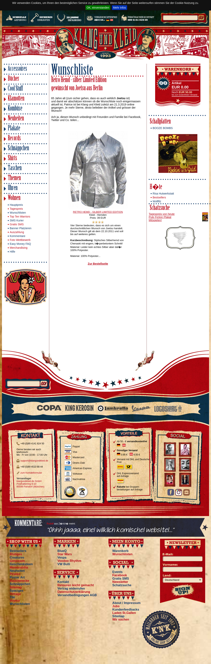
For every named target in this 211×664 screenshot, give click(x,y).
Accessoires (17, 69)
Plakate (14, 128)
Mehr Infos (119, 7)
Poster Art (17, 577)
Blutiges (16, 554)
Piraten (15, 574)
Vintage (15, 594)
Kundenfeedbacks (125, 609)
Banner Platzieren (20, 228)
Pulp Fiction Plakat (160, 217)
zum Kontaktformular (31, 472)
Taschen (15, 168)
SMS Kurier (17, 220)
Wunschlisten (18, 212)
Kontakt (63, 582)
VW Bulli (63, 564)
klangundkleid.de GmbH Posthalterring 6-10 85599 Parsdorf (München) (30, 484)
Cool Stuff (15, 89)
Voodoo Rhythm (69, 560)
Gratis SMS (17, 224)
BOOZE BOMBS (163, 128)
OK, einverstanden (98, 7)
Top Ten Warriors (20, 216)
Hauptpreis (16, 204)
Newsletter (120, 582)
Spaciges (16, 590)
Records (14, 138)
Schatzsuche (160, 208)
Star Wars (64, 554)
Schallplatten (160, 121)
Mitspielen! (155, 220)
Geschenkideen (21, 564)
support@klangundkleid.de (34, 460)
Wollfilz (157, 201)
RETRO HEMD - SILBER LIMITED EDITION (98, 211)
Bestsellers (159, 197)
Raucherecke (19, 580)
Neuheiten (16, 118)
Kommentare (17, 236)
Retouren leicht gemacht (75, 585)
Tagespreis (16, 208)
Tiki (12, 597)
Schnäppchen (18, 148)
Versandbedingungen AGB (77, 595)
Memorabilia (19, 567)
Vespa (61, 557)
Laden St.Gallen (124, 612)
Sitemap (16, 587)
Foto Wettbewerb (20, 239)
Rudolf (50, 523)
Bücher (13, 79)
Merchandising (18, 247)
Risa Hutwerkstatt (163, 193)
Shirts (12, 158)
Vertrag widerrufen (71, 588)
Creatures (17, 557)
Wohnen (14, 198)
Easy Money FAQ (20, 243)
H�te (156, 187)
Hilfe (12, 251)
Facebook (119, 575)
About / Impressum (126, 603)
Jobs (116, 606)
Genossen (17, 560)
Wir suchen (120, 619)
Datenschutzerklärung (73, 591)
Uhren (13, 188)
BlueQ (62, 551)
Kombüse (15, 108)
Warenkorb (120, 551)
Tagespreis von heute (162, 214)
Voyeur (15, 600)
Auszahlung (17, 232)
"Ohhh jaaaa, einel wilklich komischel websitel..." (110, 530)
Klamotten (16, 98)
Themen (14, 178)
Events (117, 572)
